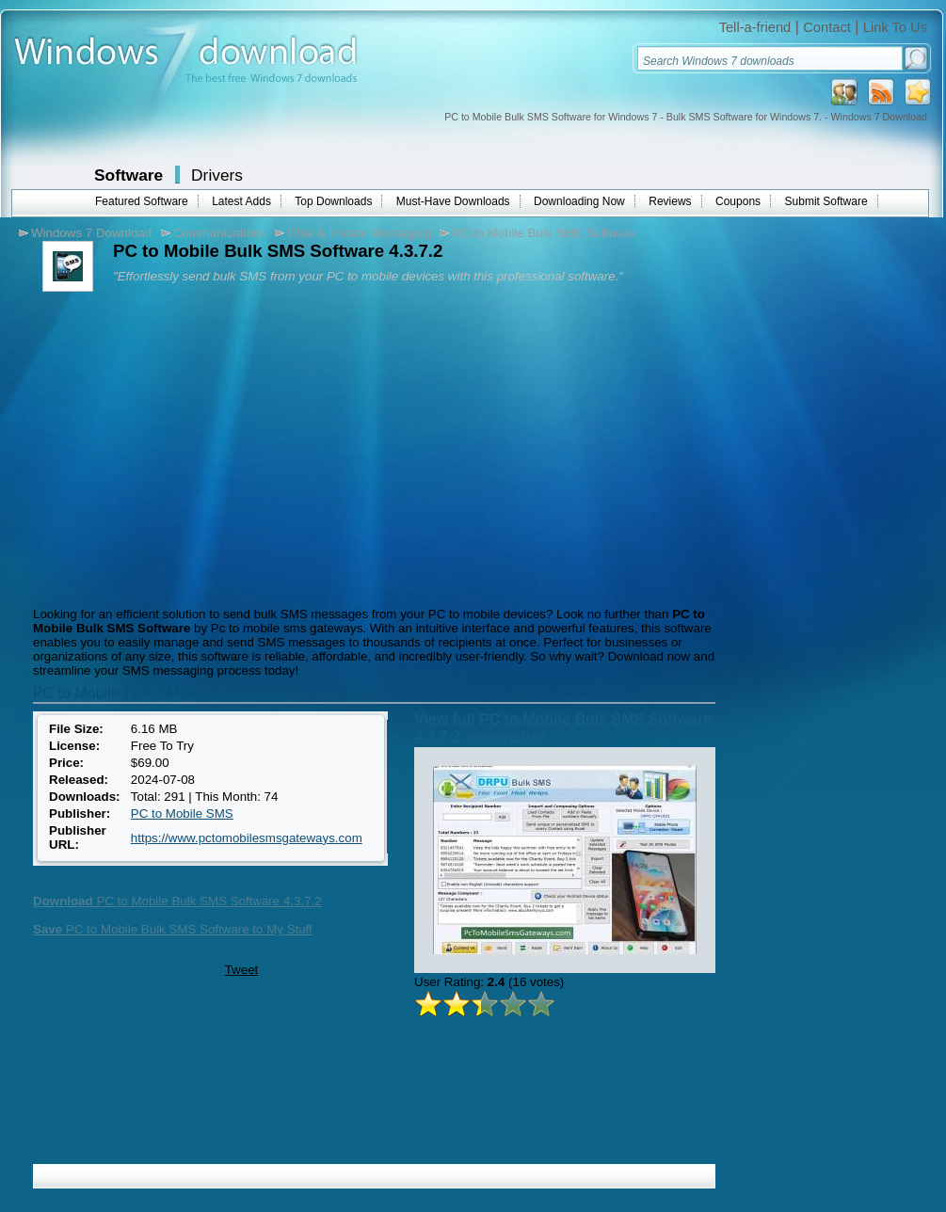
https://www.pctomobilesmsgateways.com (246, 838)
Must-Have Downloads (453, 201)
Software (128, 175)
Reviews (670, 201)
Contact (827, 27)
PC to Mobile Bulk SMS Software (543, 233)
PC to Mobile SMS (182, 813)
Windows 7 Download (91, 233)
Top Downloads (333, 201)
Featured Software (141, 201)
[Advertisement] (186, 447)
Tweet (242, 970)
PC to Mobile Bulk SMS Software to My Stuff (173, 929)
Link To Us (895, 27)
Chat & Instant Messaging (359, 233)
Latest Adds (241, 201)
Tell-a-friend (755, 27)
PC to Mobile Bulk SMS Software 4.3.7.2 (177, 901)
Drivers (217, 175)
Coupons (738, 201)
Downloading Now (579, 201)
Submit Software (826, 201)
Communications (219, 233)
